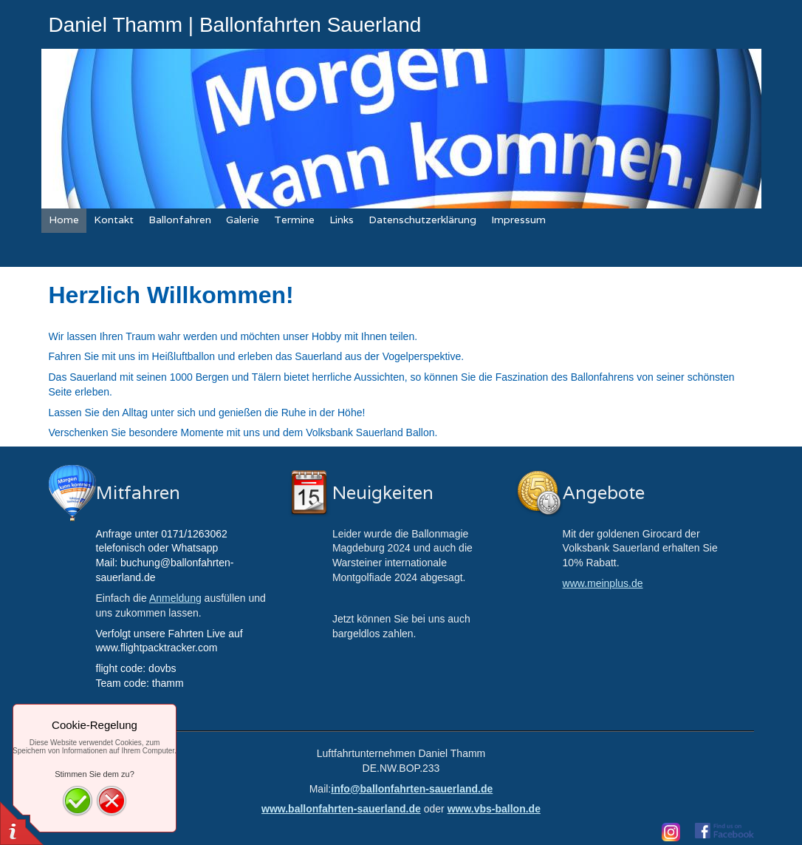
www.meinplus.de (603, 583)
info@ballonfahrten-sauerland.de (412, 789)
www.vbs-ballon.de (494, 809)
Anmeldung (175, 598)
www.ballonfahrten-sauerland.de (341, 809)
